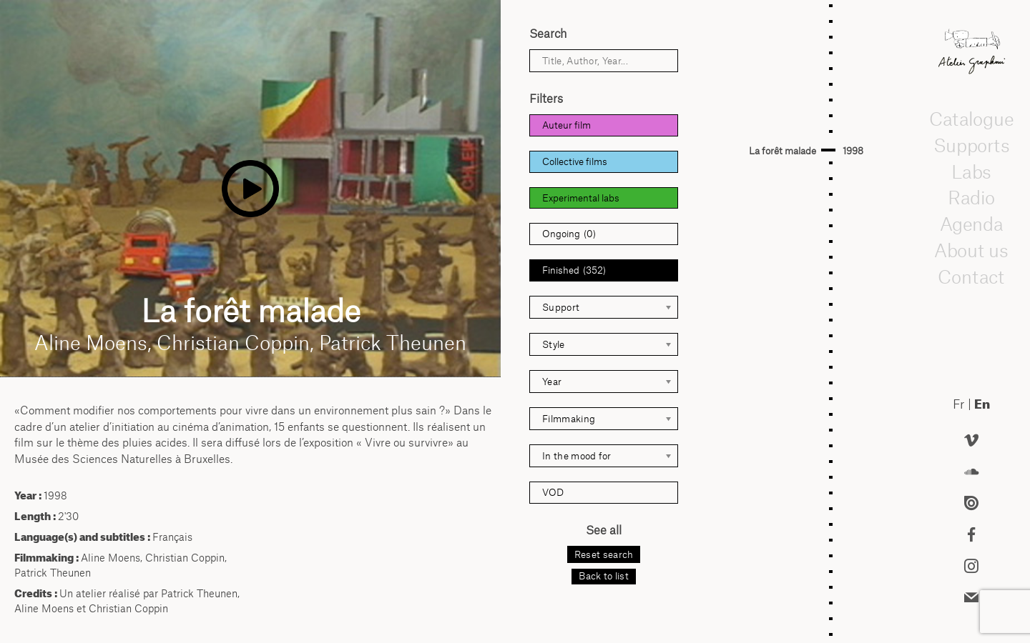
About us (971, 250)
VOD (553, 492)
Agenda (971, 223)
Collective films (574, 161)
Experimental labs (580, 198)
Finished (574, 270)
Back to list (604, 576)
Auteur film (566, 125)
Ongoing (569, 234)
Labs (971, 170)
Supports (971, 145)
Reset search (604, 554)
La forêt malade (782, 150)
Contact (971, 275)
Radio (971, 197)
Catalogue (971, 118)
